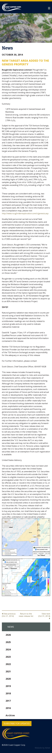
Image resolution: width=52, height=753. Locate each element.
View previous (10, 614)
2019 (8, 686)
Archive (10, 715)
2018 (8, 693)
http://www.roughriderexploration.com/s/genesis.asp (25, 213)
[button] (49, 8)
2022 (8, 664)
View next (42, 616)
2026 (8, 634)
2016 (8, 708)
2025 (8, 642)
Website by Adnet (42, 748)
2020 (8, 678)
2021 (8, 671)
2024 (8, 649)
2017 (8, 700)
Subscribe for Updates (17, 723)
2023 (8, 656)
